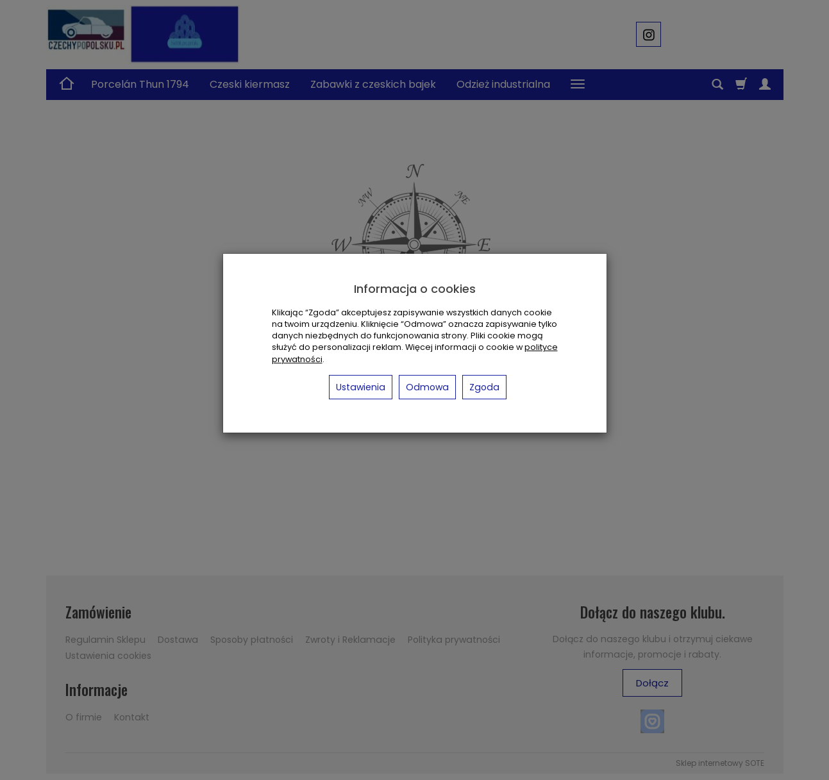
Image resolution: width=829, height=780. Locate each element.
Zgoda (484, 387)
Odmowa (427, 387)
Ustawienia (360, 387)
